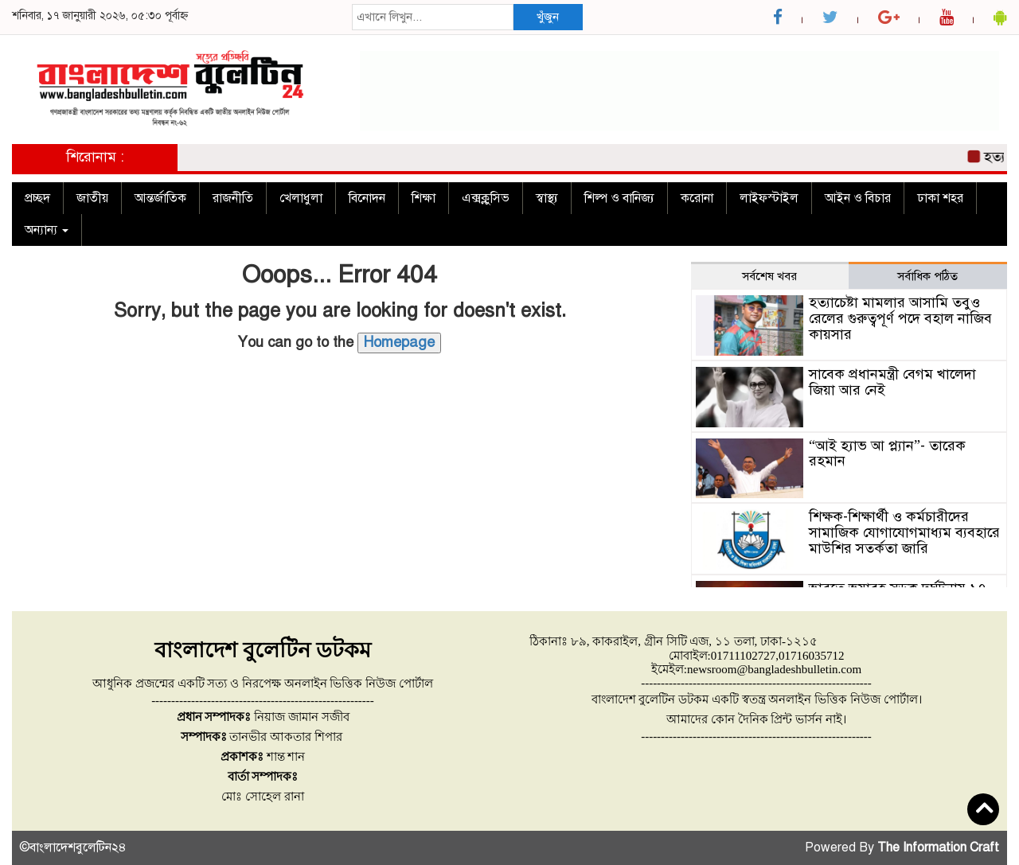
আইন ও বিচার (858, 198)
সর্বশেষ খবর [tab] (769, 276)
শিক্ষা (423, 198)
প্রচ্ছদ (37, 198)
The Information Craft (938, 847)
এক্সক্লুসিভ (486, 198)
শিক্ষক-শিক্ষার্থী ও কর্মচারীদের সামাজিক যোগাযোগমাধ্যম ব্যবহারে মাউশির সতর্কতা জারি (904, 532)
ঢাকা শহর (940, 198)
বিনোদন (367, 198)
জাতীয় (92, 198)
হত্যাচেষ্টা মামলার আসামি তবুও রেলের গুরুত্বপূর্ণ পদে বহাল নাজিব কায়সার (900, 318)
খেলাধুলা (300, 198)
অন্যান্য (46, 230)
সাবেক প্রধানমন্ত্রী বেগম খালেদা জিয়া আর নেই (892, 382)
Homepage (399, 342)
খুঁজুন (548, 17)
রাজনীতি (233, 198)
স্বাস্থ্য (547, 198)
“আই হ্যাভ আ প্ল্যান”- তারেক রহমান (887, 453)
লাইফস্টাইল (769, 198)
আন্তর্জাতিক (160, 198)
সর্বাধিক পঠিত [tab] (927, 276)
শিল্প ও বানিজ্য (619, 198)
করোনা (697, 198)
